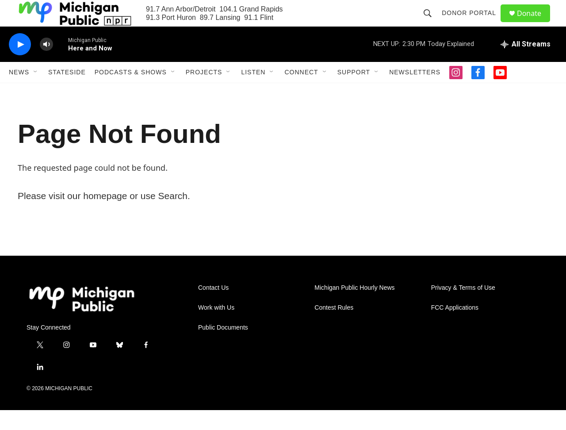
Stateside (67, 92)
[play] (20, 64)
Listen (253, 92)
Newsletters (414, 92)
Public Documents (223, 347)
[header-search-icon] (431, 23)
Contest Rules (333, 327)
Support (353, 92)
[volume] (46, 64)
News (19, 92)
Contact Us (213, 307)
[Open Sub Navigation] (35, 92)
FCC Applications (454, 327)
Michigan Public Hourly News (354, 307)
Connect (301, 92)
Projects (204, 92)
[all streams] (525, 64)
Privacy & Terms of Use (463, 307)
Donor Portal (473, 23)
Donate (534, 23)
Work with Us (216, 327)
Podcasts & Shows (131, 92)
